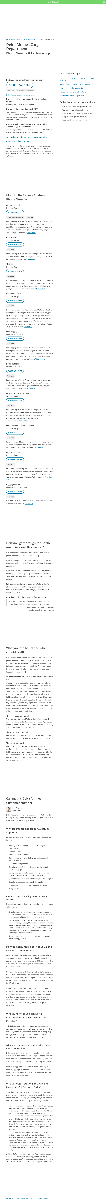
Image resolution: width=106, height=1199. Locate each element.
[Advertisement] (30, 174)
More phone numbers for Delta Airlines (75, 84)
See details (31, 233)
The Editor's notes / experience (72, 95)
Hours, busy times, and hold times (73, 92)
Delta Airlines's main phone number (20, 95)
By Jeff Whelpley (18, 808)
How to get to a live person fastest (73, 88)
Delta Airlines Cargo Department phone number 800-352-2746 (80, 79)
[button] (104, 2)
